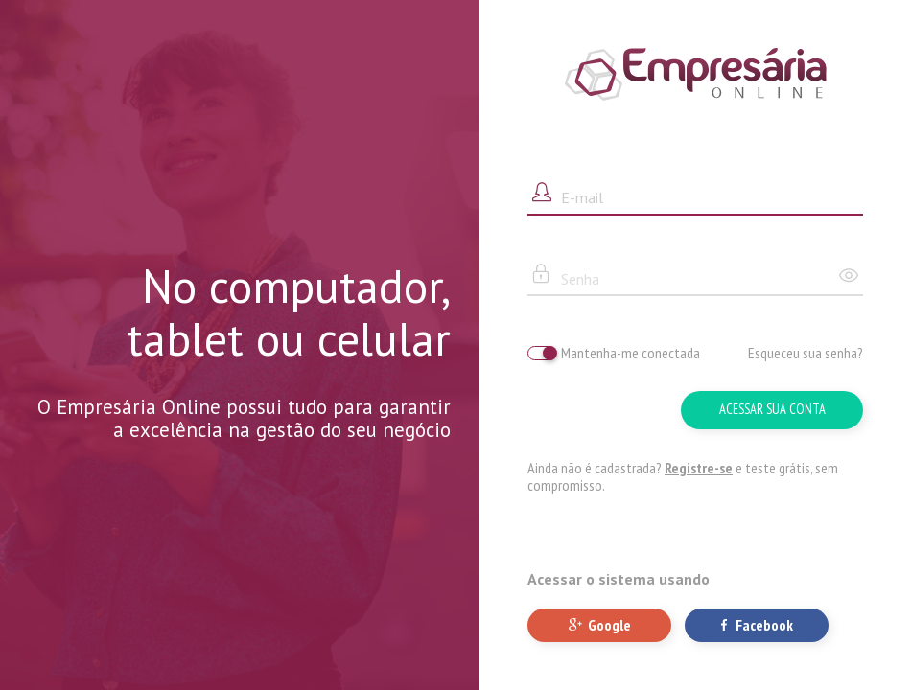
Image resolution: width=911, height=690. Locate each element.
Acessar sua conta (772, 409)
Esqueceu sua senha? (805, 352)
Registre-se (699, 467)
